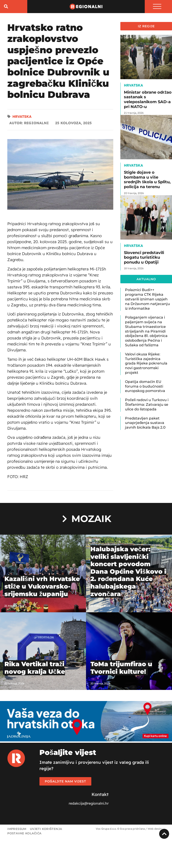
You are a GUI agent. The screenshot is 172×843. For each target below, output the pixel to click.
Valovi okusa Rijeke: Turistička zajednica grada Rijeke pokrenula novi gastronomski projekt (146, 364)
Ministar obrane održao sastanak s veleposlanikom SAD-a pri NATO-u (148, 100)
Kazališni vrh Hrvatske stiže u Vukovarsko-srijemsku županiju (42, 587)
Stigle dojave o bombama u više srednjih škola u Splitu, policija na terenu (147, 180)
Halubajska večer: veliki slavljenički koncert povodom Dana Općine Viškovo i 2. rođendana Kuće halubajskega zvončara (128, 572)
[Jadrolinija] (86, 740)
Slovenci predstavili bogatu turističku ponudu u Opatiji (144, 258)
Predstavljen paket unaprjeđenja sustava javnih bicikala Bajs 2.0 (145, 423)
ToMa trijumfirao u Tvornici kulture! (121, 668)
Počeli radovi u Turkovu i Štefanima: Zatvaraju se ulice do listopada (146, 405)
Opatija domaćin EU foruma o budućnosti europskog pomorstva (145, 387)
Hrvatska (21, 117)
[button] (6, 6)
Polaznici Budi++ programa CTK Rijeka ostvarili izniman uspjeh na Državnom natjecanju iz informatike (147, 299)
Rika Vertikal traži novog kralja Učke (34, 668)
